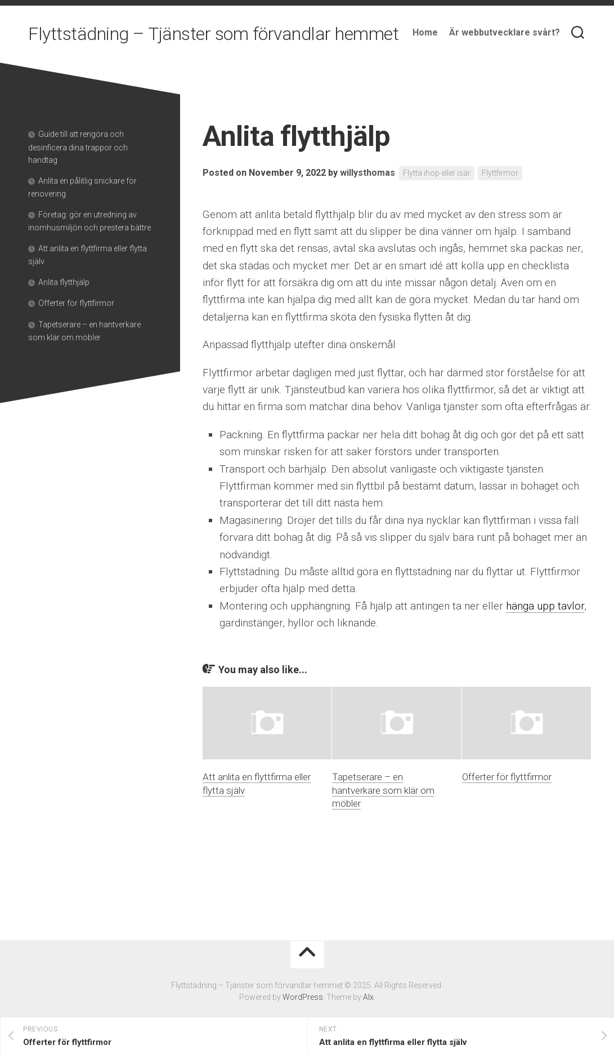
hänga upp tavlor (545, 605)
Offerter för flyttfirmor (507, 776)
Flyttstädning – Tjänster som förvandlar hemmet (213, 34)
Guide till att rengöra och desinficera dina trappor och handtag (78, 147)
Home (425, 32)
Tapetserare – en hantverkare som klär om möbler (383, 790)
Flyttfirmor (500, 172)
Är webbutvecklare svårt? (504, 32)
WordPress (303, 997)
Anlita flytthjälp (63, 282)
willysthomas (367, 172)
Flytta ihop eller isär (436, 172)
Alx (368, 997)
